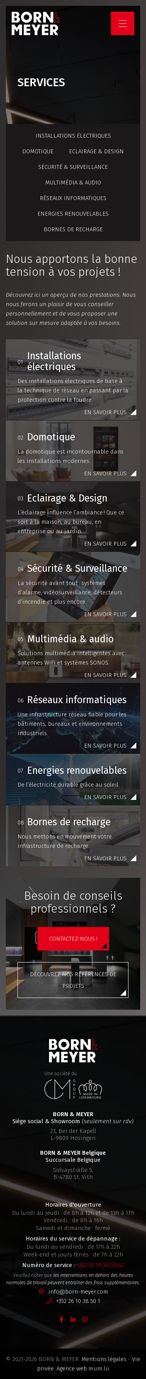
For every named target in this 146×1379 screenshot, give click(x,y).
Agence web (71, 1368)
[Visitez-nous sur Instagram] (85, 1319)
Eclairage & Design (96, 151)
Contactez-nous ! (73, 938)
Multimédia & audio (73, 182)
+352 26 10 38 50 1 (78, 1301)
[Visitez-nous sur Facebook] (61, 1319)
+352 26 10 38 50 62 (100, 1265)
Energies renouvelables (73, 213)
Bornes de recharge (73, 229)
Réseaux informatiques (73, 198)
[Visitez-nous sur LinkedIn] (73, 1319)
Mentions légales (104, 1359)
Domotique (37, 151)
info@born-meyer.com (78, 1291)
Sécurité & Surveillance (73, 166)
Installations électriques (73, 135)
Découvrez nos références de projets (73, 980)
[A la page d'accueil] (36, 23)
